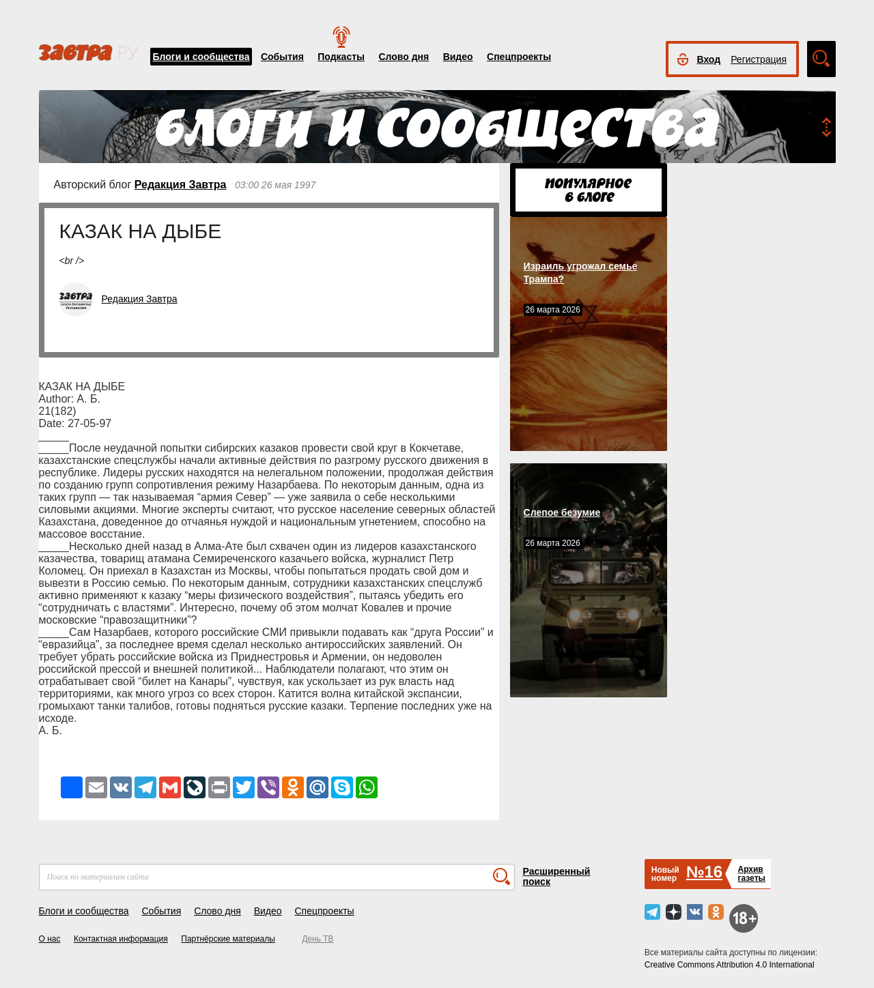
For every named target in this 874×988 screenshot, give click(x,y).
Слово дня (403, 56)
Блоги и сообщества (201, 56)
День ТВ (317, 939)
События (282, 56)
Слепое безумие (562, 512)
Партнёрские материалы (228, 939)
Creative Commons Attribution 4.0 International (730, 965)
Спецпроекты (519, 56)
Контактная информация (121, 939)
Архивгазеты (751, 873)
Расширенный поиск (557, 876)
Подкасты (341, 56)
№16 (704, 871)
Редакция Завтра (181, 184)
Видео (458, 56)
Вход (709, 59)
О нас (50, 939)
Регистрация (759, 59)
